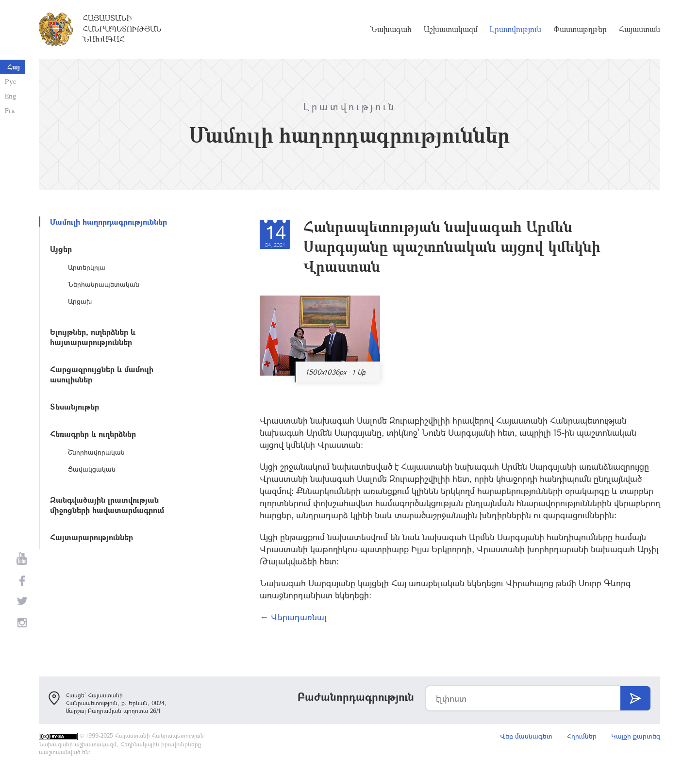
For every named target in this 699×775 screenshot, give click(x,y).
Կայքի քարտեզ (635, 736)
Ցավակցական (92, 469)
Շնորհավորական (96, 452)
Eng (10, 95)
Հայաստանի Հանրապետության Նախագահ (122, 29)
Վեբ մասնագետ (526, 736)
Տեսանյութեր (74, 406)
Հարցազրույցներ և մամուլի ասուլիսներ (101, 374)
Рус (10, 81)
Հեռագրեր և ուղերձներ (93, 434)
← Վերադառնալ (293, 617)
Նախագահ (391, 29)
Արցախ (80, 301)
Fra (10, 110)
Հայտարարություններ (91, 537)
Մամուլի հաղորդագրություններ (108, 221)
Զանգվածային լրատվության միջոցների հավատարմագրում (107, 505)
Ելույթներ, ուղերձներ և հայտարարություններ (92, 337)
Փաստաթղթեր (580, 29)
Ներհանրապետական (103, 284)
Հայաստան (639, 29)
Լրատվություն (515, 29)
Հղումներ (582, 736)
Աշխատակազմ (451, 29)
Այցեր (61, 249)
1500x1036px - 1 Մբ (336, 372)
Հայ (13, 66)
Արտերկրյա (86, 267)
